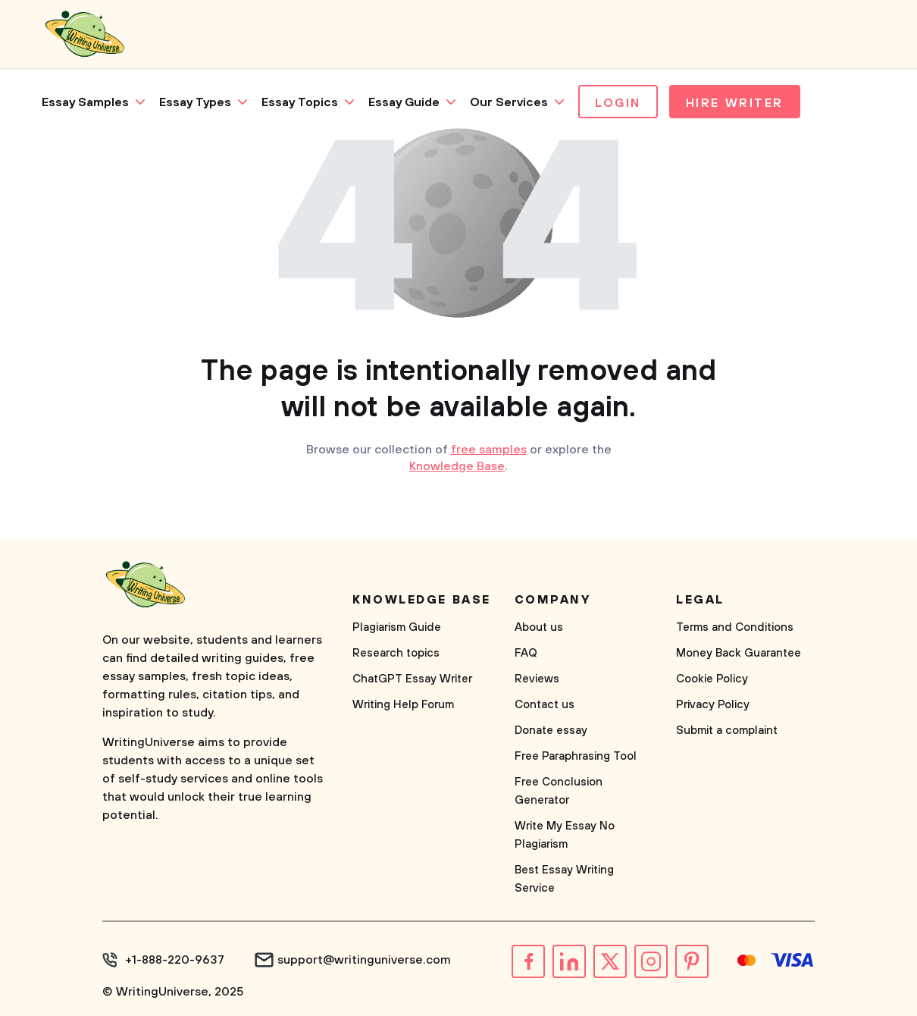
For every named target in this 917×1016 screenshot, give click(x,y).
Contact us (544, 705)
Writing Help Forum (403, 705)
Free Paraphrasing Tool (576, 756)
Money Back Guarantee (738, 653)
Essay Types (195, 102)
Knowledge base (421, 599)
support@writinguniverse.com (364, 959)
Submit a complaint (727, 730)
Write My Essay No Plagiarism (565, 835)
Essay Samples (85, 102)
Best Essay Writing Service (564, 879)
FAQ (526, 653)
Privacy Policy (713, 705)
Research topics (396, 653)
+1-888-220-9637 (174, 959)
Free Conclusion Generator (558, 791)
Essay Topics (299, 102)
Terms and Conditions (734, 627)
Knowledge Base (457, 466)
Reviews (537, 679)
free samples (489, 449)
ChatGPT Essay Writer (412, 679)
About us (539, 627)
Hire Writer (735, 103)
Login (618, 103)
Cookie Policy (712, 679)
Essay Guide (404, 102)
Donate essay (551, 730)
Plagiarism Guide (396, 627)
